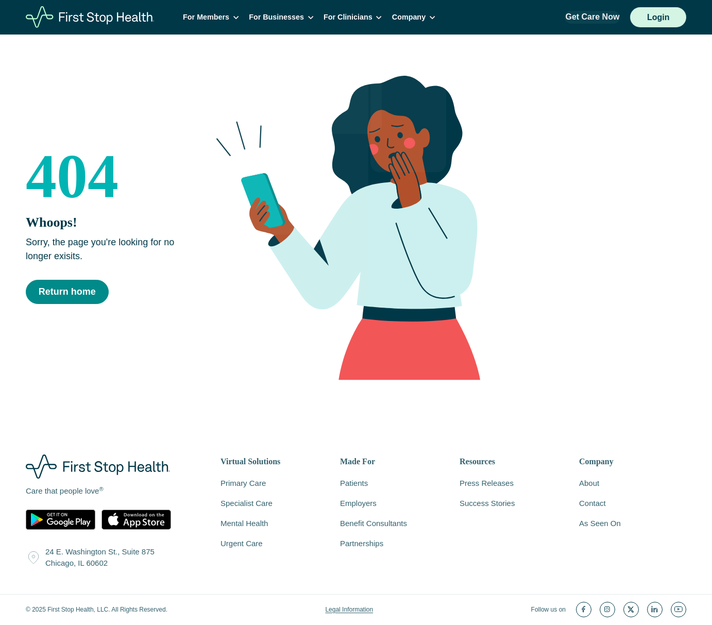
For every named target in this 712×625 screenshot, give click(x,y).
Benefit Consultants (373, 523)
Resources (477, 462)
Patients (354, 483)
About (589, 483)
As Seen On (600, 523)
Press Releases (487, 483)
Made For (357, 462)
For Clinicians (356, 17)
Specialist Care (247, 503)
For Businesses (286, 17)
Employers (358, 503)
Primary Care (243, 483)
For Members (217, 17)
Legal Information (349, 610)
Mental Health (244, 523)
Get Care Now (592, 17)
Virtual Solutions (250, 462)
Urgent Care (242, 543)
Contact (592, 503)
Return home (67, 293)
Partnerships (361, 543)
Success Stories (487, 503)
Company (416, 17)
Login (658, 17)
